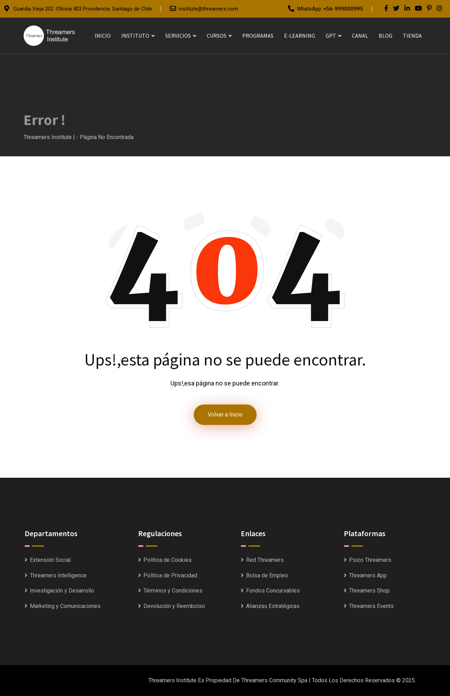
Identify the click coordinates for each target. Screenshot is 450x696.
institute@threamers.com (208, 9)
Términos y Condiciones (172, 590)
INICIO (103, 35)
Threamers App (368, 575)
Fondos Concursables (273, 590)
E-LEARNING (299, 35)
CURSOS (216, 35)
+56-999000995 (343, 9)
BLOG (385, 35)
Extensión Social (50, 560)
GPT (331, 35)
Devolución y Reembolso (174, 606)
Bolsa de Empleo (267, 575)
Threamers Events (371, 606)
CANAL (360, 35)
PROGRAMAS (258, 35)
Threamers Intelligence (58, 575)
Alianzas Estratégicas (273, 606)
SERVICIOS (178, 35)
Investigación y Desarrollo (62, 590)
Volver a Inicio (225, 414)
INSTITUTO (135, 35)
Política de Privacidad (170, 575)
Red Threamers (265, 560)
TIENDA (412, 35)
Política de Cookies (167, 560)
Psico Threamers (370, 560)
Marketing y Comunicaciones (65, 606)
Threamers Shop (369, 590)
